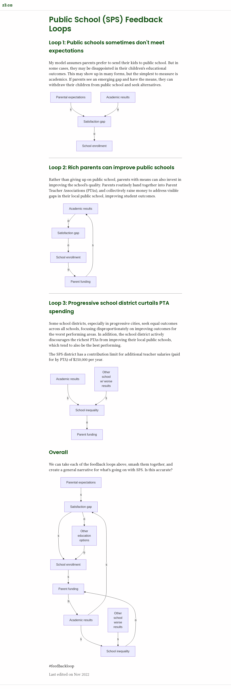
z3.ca (7, 5)
